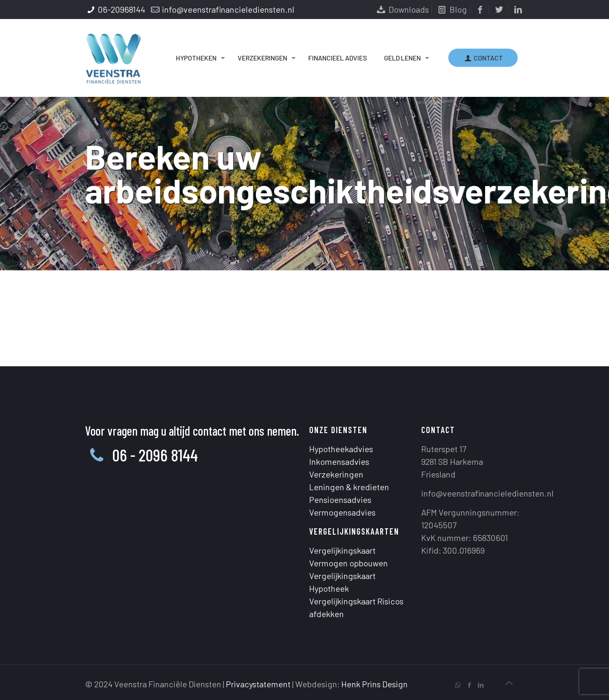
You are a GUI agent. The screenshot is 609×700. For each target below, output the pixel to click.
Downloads (402, 9)
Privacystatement (258, 684)
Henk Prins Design (374, 684)
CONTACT (483, 58)
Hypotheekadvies (341, 449)
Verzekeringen (336, 474)
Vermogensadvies (342, 512)
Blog (451, 9)
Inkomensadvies (339, 461)
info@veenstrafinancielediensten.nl (228, 9)
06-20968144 (121, 9)
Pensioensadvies (340, 499)
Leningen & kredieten (349, 487)
